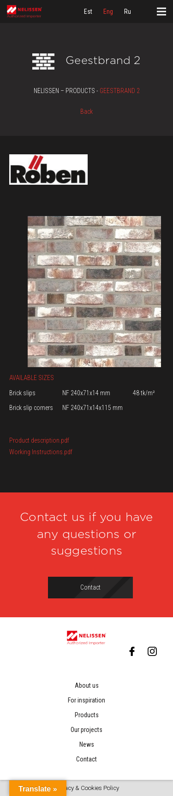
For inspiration (86, 700)
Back (86, 111)
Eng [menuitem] (108, 11)
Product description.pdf (39, 440)
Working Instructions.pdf (40, 452)
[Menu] (161, 11)
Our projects (86, 729)
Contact (86, 759)
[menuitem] (88, 11)
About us (87, 685)
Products (87, 715)
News (86, 744)
